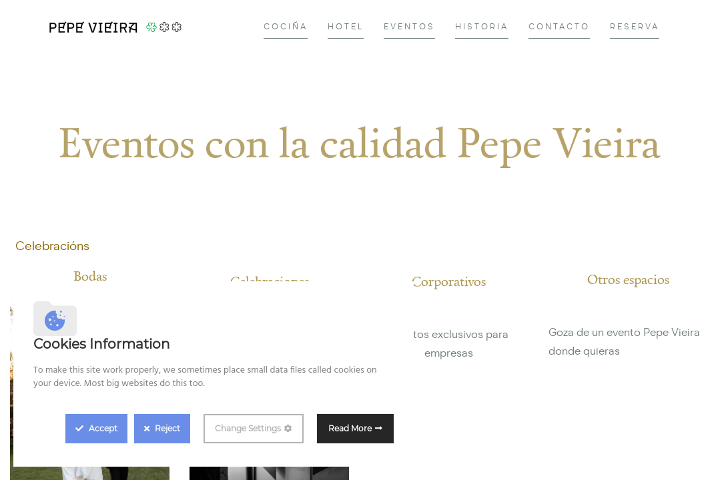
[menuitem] (286, 27)
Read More (350, 428)
